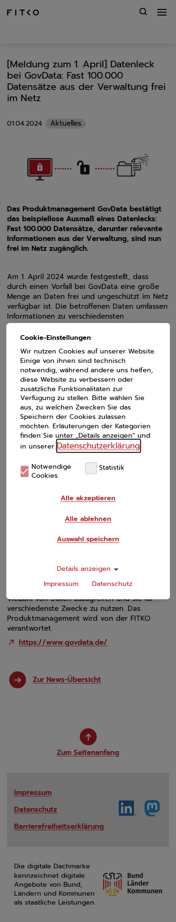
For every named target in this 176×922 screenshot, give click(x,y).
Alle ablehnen (88, 519)
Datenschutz (112, 584)
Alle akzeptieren (88, 498)
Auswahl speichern (88, 539)
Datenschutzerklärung (98, 446)
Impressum (61, 584)
